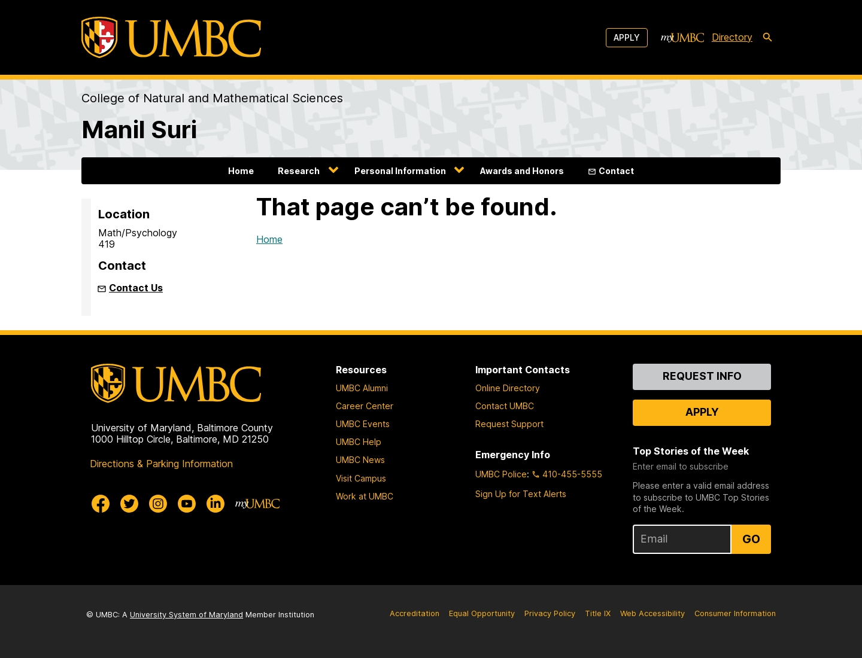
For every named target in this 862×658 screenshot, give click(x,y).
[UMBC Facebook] (100, 504)
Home (241, 171)
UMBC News (360, 460)
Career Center (364, 406)
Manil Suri (139, 129)
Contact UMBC (504, 406)
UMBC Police (501, 474)
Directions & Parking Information (161, 464)
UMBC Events (363, 424)
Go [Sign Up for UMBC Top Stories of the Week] (751, 539)
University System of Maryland (186, 614)
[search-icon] (767, 38)
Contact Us (136, 288)
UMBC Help (358, 442)
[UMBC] (171, 37)
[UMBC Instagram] (158, 504)
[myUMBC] (682, 38)
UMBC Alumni (362, 388)
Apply (627, 37)
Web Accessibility (652, 613)
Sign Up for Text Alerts (520, 494)
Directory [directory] (732, 37)
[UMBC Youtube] (187, 504)
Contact (616, 171)
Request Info (702, 376)
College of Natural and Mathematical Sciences (212, 98)
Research (299, 171)
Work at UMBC (364, 496)
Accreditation (414, 613)
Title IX (598, 613)
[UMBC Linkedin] (215, 504)
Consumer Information (735, 613)
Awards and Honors (522, 171)
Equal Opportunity (482, 613)
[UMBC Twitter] (129, 504)
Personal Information (400, 171)
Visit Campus (361, 478)
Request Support (509, 424)
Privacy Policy (549, 613)
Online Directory (507, 388)
